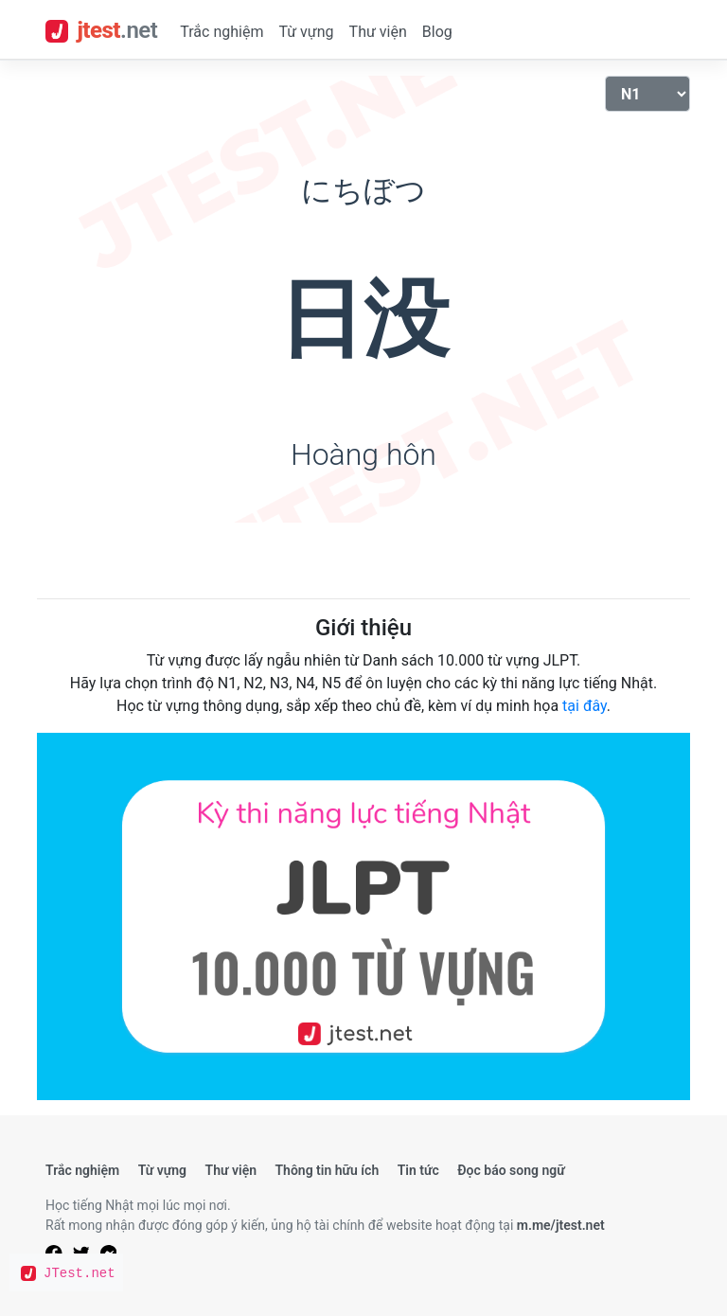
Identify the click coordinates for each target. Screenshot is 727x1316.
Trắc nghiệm (221, 32)
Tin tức (418, 1170)
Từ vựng (305, 32)
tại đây (584, 706)
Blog (437, 32)
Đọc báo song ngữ (511, 1170)
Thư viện (378, 32)
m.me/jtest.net (561, 1225)
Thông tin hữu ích (327, 1170)
